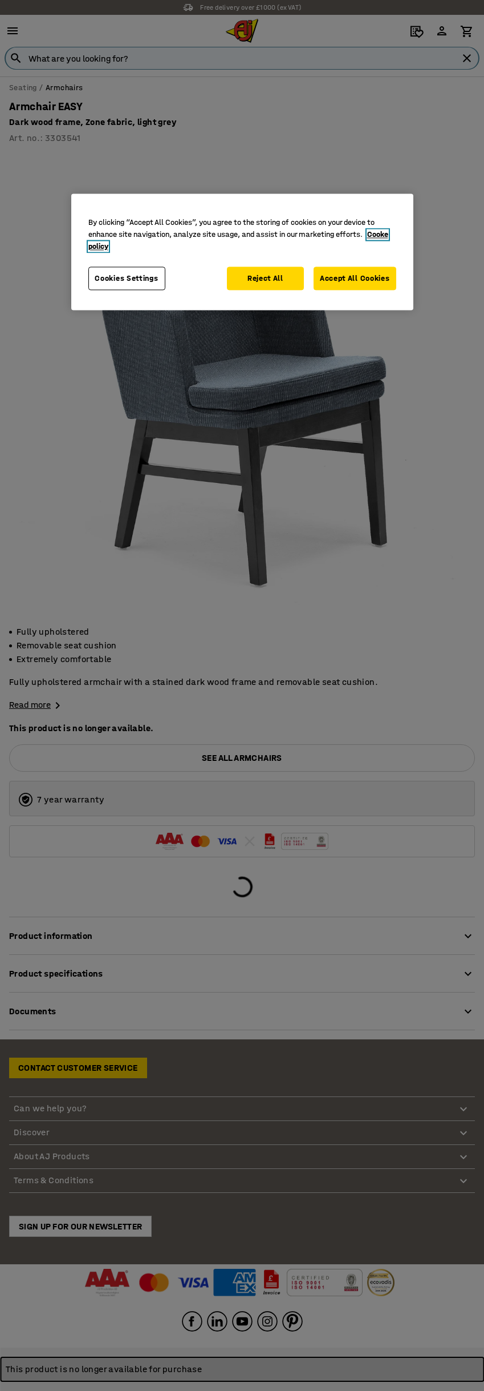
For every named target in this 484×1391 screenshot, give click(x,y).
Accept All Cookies (355, 278)
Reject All (265, 278)
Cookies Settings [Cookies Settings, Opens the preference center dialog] (126, 278)
